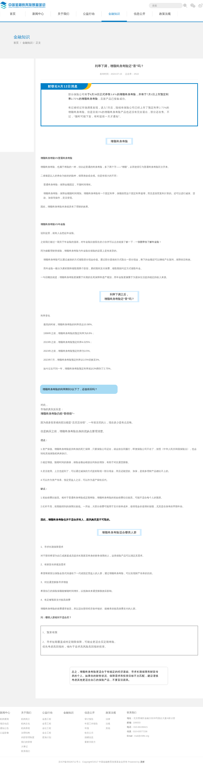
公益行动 (89, 13)
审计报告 (89, 719)
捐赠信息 (89, 737)
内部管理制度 (27, 737)
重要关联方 (90, 742)
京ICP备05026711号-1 (69, 762)
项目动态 (4, 723)
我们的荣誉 (26, 742)
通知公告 (4, 728)
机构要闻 (4, 719)
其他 (108, 728)
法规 (108, 723)
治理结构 (25, 733)
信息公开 (139, 13)
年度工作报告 (91, 723)
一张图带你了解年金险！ (148, 242)
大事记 (24, 746)
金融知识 (114, 13)
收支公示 (89, 733)
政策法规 (165, 13)
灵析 (142, 762)
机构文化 (25, 723)
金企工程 (46, 733)
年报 (87, 728)
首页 (13, 13)
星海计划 (46, 737)
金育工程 (46, 723)
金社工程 (46, 728)
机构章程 (25, 728)
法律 (108, 719)
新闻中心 (38, 13)
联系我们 (25, 751)
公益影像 (4, 733)
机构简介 (25, 719)
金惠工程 (46, 719)
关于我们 (63, 13)
